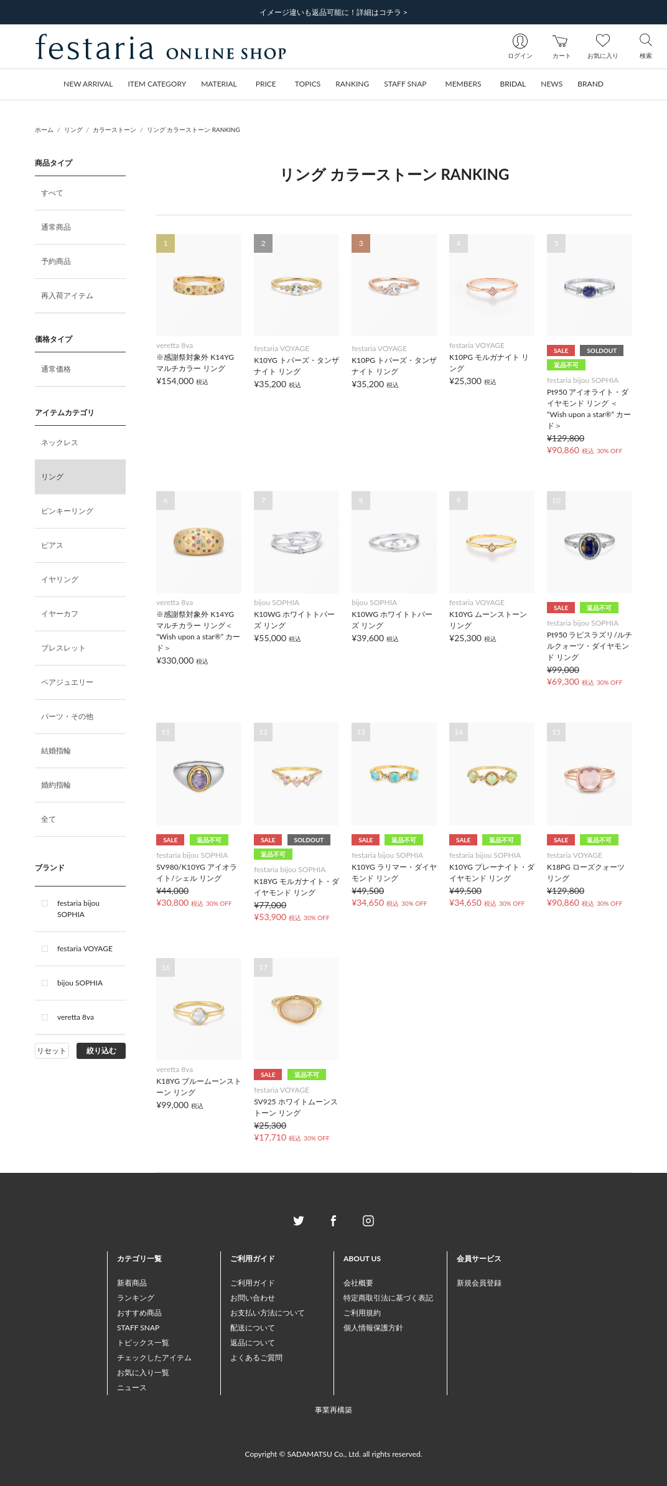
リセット (52, 1050)
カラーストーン (114, 129)
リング (73, 129)
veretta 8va (75, 1017)
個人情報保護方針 (373, 1327)
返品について (252, 1342)
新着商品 (132, 1282)
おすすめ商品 (139, 1312)
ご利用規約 (362, 1312)
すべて (52, 192)
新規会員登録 (479, 1282)
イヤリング (59, 579)
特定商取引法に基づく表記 (388, 1297)
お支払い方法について (267, 1312)
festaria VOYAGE (85, 948)
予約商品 (56, 261)
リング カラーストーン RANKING (193, 129)
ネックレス (59, 442)
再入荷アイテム (67, 295)
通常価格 (56, 369)
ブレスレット (63, 647)
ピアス (52, 545)
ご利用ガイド (252, 1282)
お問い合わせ (252, 1297)
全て (48, 819)
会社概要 (358, 1282)
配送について (252, 1327)
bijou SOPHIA (80, 982)
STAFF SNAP (138, 1327)
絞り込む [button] (101, 1050)
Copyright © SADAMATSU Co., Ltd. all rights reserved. (333, 1454)
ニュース (132, 1387)
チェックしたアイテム (154, 1357)
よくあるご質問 (256, 1357)
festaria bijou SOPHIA (78, 908)
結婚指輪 (56, 750)
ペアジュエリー (67, 682)
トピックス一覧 (143, 1342)
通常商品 (56, 227)
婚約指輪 (56, 784)
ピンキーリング (67, 510)
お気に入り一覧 (143, 1372)
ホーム (44, 129)
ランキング (135, 1297)
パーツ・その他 (67, 716)
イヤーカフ (59, 613)
